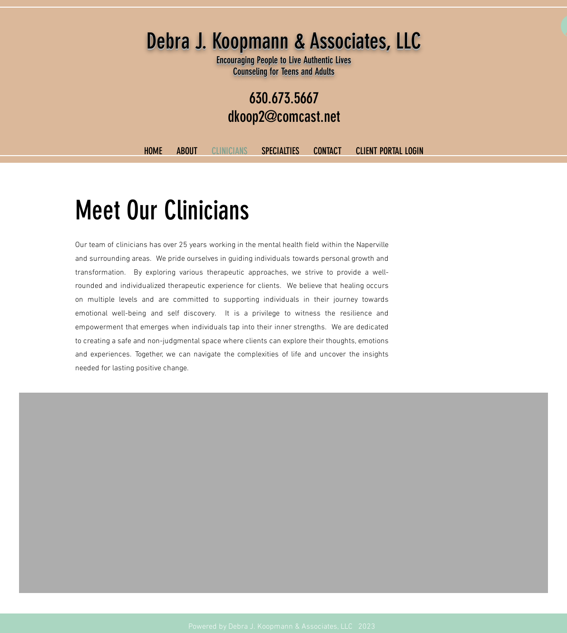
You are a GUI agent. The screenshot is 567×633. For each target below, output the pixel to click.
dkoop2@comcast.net (284, 116)
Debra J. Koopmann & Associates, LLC (284, 41)
